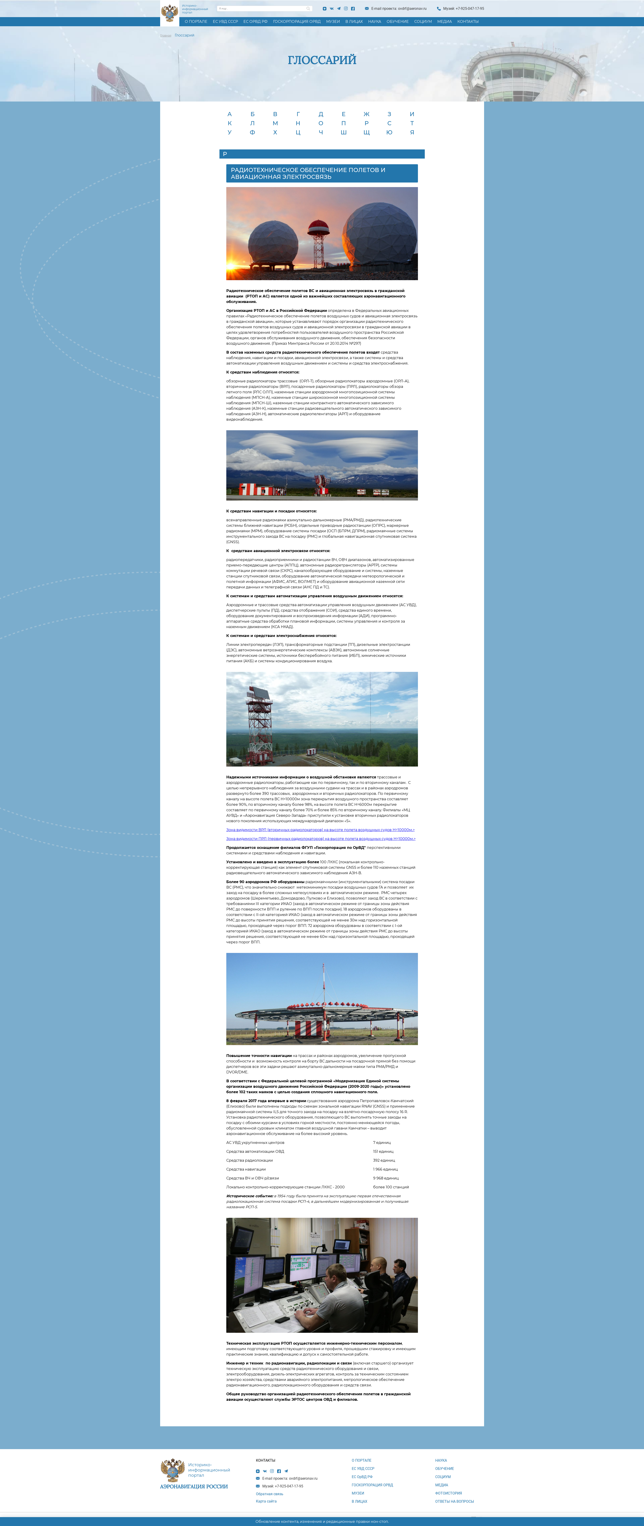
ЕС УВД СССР (225, 21)
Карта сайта (266, 1501)
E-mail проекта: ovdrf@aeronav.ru (399, 8)
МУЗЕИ (333, 21)
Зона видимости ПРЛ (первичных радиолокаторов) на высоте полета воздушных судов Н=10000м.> (321, 839)
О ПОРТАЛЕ (196, 21)
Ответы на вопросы (454, 1501)
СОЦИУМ (423, 21)
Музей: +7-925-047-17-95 (463, 8)
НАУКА (374, 21)
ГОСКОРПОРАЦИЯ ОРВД (297, 21)
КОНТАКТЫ (468, 21)
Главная (165, 35)
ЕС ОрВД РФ (255, 21)
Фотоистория (448, 1493)
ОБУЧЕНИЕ (398, 21)
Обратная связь (269, 1494)
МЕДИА (444, 21)
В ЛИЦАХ (354, 21)
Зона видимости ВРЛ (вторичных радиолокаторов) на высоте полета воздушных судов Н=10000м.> (320, 830)
